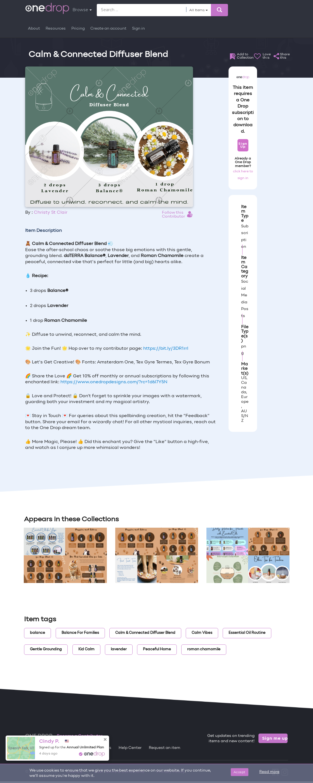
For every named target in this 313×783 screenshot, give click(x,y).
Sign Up (242, 145)
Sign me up (275, 738)
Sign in (138, 28)
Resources (56, 28)
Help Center (130, 748)
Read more (269, 772)
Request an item (164, 748)
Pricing (78, 28)
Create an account (108, 28)
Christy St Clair (50, 212)
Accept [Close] (240, 772)
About (34, 28)
